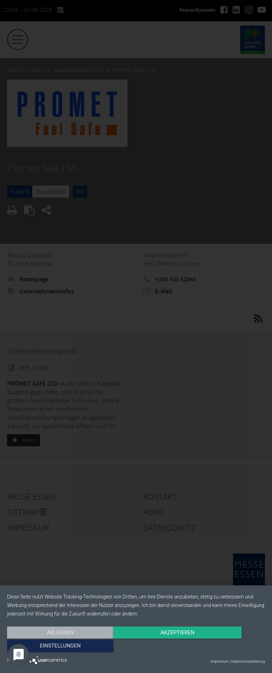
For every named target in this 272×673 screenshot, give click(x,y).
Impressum (219, 661)
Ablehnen (45, 647)
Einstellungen (226, 647)
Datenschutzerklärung (248, 661)
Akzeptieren (136, 647)
